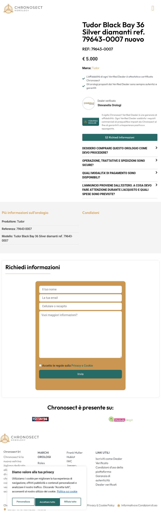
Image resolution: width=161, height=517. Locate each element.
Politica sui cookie (67, 493)
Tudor (95, 70)
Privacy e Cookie (82, 367)
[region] (46, 489)
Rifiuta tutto (45, 502)
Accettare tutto (69, 502)
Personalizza (23, 502)
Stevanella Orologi (109, 107)
